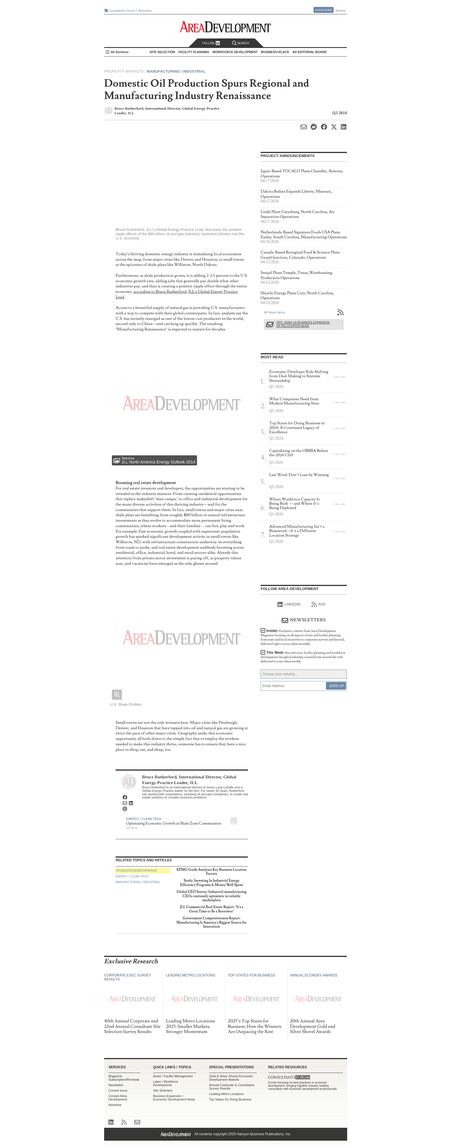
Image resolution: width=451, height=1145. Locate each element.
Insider (303, 637)
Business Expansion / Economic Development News (174, 1097)
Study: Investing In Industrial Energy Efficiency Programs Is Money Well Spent (211, 883)
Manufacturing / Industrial (176, 71)
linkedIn (289, 604)
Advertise (145, 10)
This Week (303, 657)
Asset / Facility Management (173, 1076)
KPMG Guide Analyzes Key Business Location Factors (211, 872)
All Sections (120, 52)
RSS (319, 604)
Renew (340, 10)
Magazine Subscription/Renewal (123, 1077)
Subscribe (323, 9)
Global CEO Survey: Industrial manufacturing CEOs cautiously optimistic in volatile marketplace (211, 896)
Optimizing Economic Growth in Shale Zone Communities (173, 823)
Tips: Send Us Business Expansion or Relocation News (303, 324)
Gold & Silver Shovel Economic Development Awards (231, 1077)
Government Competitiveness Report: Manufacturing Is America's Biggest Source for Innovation (212, 922)
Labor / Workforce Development (165, 1083)
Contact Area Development (117, 1097)
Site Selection (162, 1090)
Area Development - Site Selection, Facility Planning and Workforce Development (225, 26)
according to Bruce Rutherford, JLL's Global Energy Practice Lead (177, 294)
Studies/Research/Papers (136, 870)
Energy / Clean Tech (144, 819)
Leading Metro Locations (226, 1094)
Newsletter (115, 1085)
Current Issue (117, 1090)
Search (240, 43)
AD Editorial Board (310, 52)
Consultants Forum (121, 10)
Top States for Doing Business (230, 1099)
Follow (211, 43)
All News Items (274, 312)
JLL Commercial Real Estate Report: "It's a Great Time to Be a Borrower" (211, 909)
